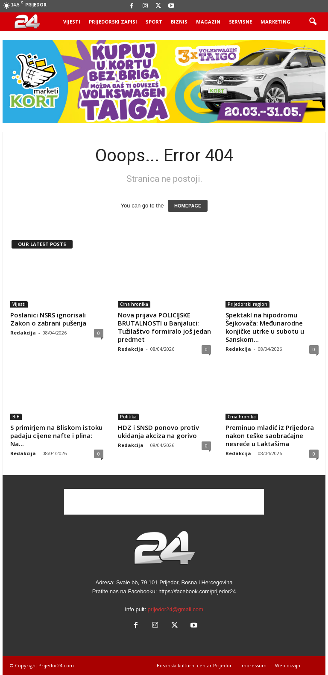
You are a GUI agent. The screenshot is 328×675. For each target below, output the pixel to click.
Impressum (253, 665)
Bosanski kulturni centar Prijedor (194, 665)
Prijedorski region (247, 304)
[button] (312, 21)
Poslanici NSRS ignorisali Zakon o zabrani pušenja (48, 319)
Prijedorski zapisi (113, 21)
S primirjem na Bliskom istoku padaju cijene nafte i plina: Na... (56, 435)
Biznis (179, 21)
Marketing (275, 21)
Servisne (240, 21)
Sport (154, 21)
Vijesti (71, 21)
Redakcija (23, 332)
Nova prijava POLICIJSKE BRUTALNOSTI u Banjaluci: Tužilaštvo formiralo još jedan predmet (164, 327)
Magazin (208, 21)
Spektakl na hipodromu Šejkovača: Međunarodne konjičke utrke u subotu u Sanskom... (265, 327)
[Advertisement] (164, 502)
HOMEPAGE (187, 205)
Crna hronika (134, 304)
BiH (16, 417)
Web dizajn (287, 665)
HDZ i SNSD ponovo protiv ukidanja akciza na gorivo (158, 431)
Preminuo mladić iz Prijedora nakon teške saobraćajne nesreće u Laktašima (270, 435)
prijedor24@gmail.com (175, 609)
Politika (128, 417)
